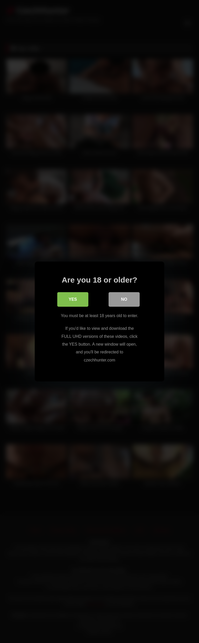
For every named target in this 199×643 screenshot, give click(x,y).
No (124, 299)
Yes (73, 299)
